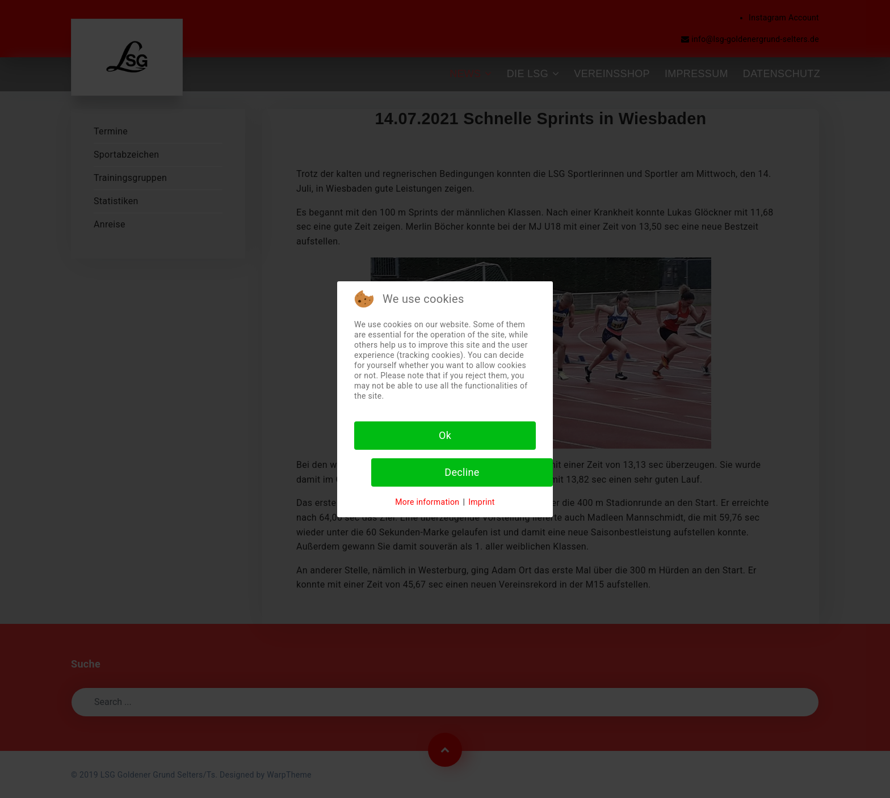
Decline (461, 472)
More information (427, 501)
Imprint (481, 501)
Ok (445, 435)
